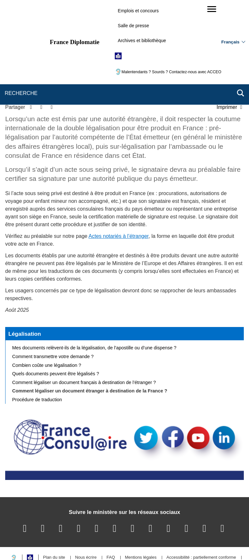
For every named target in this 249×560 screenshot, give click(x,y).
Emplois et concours (138, 10)
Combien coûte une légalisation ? (46, 320)
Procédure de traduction (37, 355)
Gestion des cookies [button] (158, 522)
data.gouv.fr (197, 543)
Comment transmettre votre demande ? (53, 312)
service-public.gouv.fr (58, 543)
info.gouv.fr (140, 543)
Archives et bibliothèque (142, 40)
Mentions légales (141, 513)
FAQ (110, 513)
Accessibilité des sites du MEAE (99, 522)
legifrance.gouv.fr (104, 543)
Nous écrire (85, 513)
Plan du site (54, 513)
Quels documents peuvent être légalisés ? (55, 329)
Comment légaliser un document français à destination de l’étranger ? (84, 338)
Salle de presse (133, 25)
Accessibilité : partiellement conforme (201, 513)
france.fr (168, 543)
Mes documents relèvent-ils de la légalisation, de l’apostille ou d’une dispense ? (94, 303)
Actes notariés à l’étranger (118, 191)
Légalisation (24, 289)
